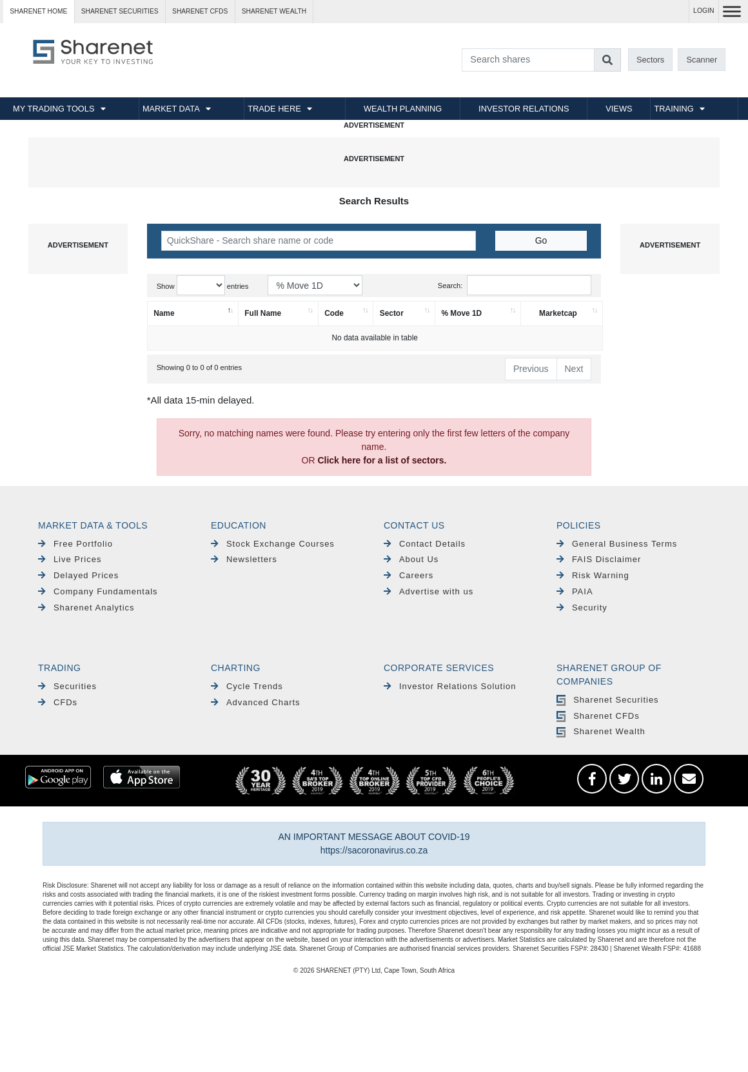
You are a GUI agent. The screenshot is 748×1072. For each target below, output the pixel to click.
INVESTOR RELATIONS (523, 108)
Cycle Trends (247, 686)
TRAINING (674, 108)
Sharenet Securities (607, 700)
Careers (408, 575)
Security (581, 607)
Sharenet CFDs (200, 11)
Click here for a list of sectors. (381, 460)
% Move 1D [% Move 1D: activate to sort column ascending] (461, 313)
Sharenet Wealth (600, 731)
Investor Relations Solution (450, 686)
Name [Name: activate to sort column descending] (163, 313)
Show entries (203, 285)
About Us (411, 559)
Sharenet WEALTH (274, 11)
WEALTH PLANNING (403, 108)
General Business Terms (616, 544)
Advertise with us (428, 591)
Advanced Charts (255, 702)
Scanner (702, 59)
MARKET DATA (171, 108)
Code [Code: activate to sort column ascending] (334, 313)
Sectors (650, 59)
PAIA (574, 591)
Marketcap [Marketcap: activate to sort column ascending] (558, 313)
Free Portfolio (75, 544)
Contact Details (425, 544)
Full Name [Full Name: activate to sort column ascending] (262, 313)
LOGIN (703, 10)
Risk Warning (592, 575)
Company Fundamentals (98, 591)
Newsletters (244, 559)
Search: (515, 285)
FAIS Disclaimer (598, 559)
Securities (67, 686)
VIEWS (618, 108)
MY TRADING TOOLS (53, 108)
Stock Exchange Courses (273, 544)
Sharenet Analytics (86, 607)
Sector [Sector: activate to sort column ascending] (392, 313)
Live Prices (69, 559)
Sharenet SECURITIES (120, 11)
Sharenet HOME (38, 11)
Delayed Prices (78, 575)
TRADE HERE (274, 108)
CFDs (57, 702)
